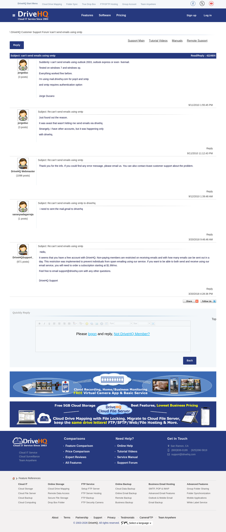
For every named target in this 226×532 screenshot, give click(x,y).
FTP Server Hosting (91, 493)
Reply (16, 45)
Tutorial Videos (158, 40)
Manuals (177, 40)
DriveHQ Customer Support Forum (30, 32)
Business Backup (124, 502)
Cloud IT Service (28, 452)
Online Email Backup (126, 493)
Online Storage (56, 484)
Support (97, 517)
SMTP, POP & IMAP (159, 488)
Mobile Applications (197, 498)
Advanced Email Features (162, 493)
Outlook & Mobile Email (161, 498)
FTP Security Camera (92, 502)
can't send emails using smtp (66, 32)
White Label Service (197, 502)
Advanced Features (197, 484)
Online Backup (123, 484)
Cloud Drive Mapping (52, 4)
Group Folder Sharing (198, 488)
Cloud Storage (25, 488)
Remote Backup (123, 498)
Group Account (129, 4)
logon (92, 334)
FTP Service (87, 484)
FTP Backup (87, 498)
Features (87, 15)
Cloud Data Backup (125, 488)
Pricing (121, 15)
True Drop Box (89, 4)
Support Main (136, 40)
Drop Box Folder (56, 502)
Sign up (191, 15)
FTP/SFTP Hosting (109, 4)
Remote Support (197, 40)
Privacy (111, 517)
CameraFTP (146, 517)
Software (105, 15)
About (55, 517)
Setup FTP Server (90, 488)
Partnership (82, 517)
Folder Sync (72, 4)
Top (214, 319)
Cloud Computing (27, 502)
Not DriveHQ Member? (132, 334)
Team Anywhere (148, 4)
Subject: (16, 55)
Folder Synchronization (198, 493)
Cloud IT (22, 484)
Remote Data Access (58, 493)
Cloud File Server (27, 493)
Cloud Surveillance (29, 456)
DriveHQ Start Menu (28, 3)
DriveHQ (93, 522)
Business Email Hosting (162, 484)
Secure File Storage (58, 498)
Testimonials (127, 517)
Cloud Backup (25, 498)
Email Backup (156, 502)
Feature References (30, 478)
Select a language (136, 523)
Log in (208, 15)
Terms (67, 517)
